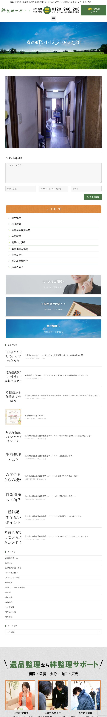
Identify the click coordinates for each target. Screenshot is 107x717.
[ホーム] (8, 50)
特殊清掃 (8, 562)
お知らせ (8, 527)
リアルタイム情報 (12, 542)
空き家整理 (9, 572)
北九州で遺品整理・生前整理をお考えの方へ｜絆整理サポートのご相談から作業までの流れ (57, 388)
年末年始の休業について (30, 405)
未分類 (8, 557)
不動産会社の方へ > (53, 306)
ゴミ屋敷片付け (11, 537)
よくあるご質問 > (53, 284)
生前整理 (8, 567)
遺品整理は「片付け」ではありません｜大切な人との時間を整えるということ (52, 372)
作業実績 (8, 547)
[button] (53, 18)
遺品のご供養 (10, 577)
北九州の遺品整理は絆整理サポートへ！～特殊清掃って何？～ (45, 470)
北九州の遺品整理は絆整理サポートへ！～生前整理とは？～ (45, 437)
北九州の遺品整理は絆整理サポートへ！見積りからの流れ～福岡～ (47, 453)
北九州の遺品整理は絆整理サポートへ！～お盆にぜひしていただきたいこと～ (52, 503)
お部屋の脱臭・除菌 (13, 532)
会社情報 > (53, 328)
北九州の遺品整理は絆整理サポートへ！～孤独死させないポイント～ (48, 486)
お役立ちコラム (11, 522)
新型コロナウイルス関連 (15, 552)
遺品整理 (8, 581)
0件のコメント (36, 359)
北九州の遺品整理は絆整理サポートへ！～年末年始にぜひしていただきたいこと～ (54, 421)
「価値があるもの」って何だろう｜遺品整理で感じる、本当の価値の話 (49, 355)
